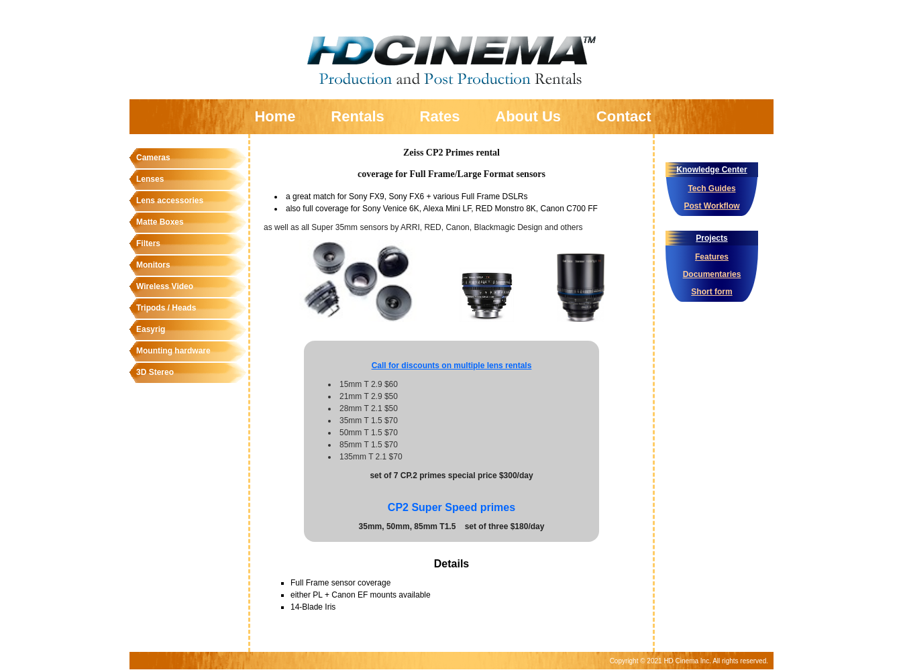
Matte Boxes (160, 222)
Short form (711, 291)
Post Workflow (711, 206)
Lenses (150, 179)
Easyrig (150, 329)
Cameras (153, 157)
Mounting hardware (173, 350)
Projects (711, 238)
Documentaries (712, 274)
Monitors (153, 265)
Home (274, 116)
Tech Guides (711, 188)
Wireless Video (164, 286)
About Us (528, 116)
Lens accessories (169, 200)
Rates (440, 116)
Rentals (357, 116)
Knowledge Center (711, 169)
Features (712, 257)
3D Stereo (155, 372)
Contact (623, 116)
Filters (148, 243)
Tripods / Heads (166, 308)
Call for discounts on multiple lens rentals (452, 365)
